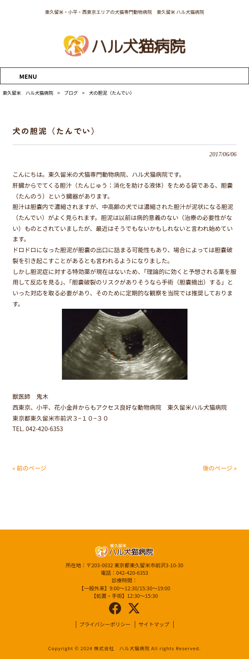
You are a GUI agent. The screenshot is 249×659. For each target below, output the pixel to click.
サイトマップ (154, 624)
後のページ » (219, 467)
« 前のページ (29, 467)
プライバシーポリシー (105, 624)
